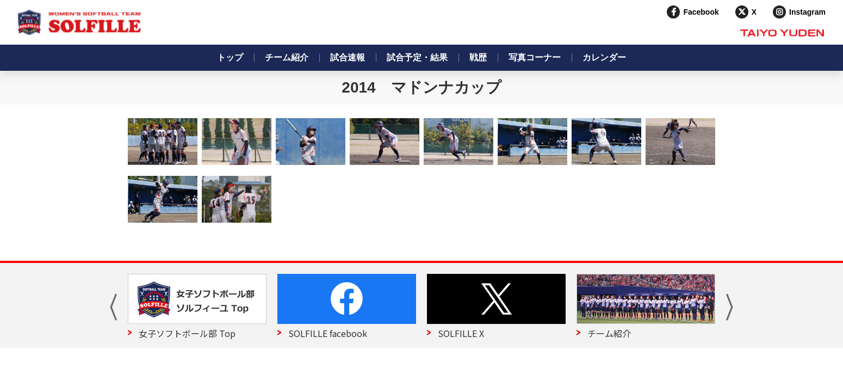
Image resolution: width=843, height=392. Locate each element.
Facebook (700, 12)
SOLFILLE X (461, 333)
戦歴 (478, 57)
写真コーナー (535, 57)
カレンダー (604, 57)
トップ (230, 57)
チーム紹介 (286, 57)
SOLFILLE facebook (327, 333)
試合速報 (347, 57)
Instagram (807, 12)
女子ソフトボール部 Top (187, 333)
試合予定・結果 (417, 57)
